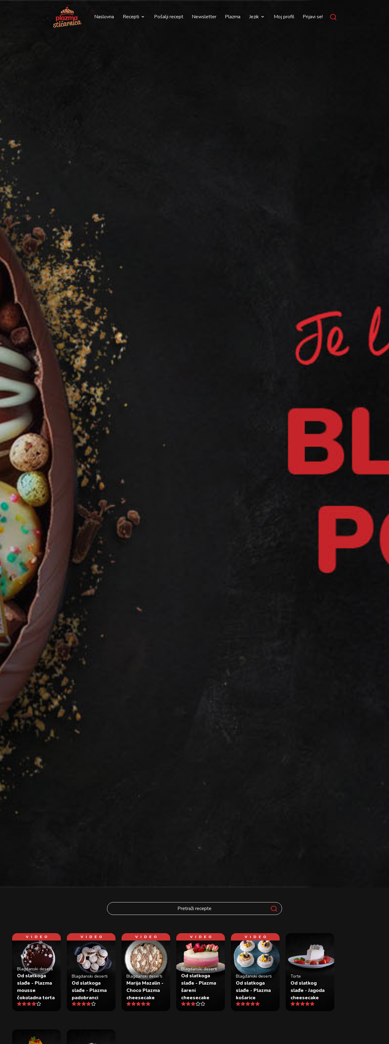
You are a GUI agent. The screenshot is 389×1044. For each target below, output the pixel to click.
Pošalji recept (168, 17)
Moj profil (284, 17)
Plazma (232, 17)
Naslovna (104, 17)
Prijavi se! (313, 17)
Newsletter (204, 17)
